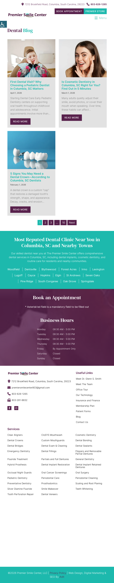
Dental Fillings (48, 451)
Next (72, 222)
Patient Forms (83, 411)
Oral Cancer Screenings (54, 472)
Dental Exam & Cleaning (54, 445)
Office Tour (82, 389)
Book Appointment (69, 11)
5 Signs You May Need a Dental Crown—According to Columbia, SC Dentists (30, 177)
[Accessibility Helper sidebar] (3, 24)
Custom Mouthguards (52, 440)
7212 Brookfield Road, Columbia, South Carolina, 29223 (53, 4)
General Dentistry (84, 459)
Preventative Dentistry (19, 483)
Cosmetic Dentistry (85, 434)
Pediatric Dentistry (17, 478)
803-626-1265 (97, 4)
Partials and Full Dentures (55, 459)
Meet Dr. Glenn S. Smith (88, 378)
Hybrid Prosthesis (16, 464)
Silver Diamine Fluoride (19, 488)
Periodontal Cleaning (86, 478)
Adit (61, 576)
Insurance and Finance (88, 400)
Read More (20, 121)
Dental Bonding (83, 440)
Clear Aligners (15, 434)
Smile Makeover (49, 488)
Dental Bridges (15, 445)
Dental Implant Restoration (55, 464)
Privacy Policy (58, 572)
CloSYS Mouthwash (51, 434)
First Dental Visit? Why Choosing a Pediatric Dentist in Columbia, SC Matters (30, 85)
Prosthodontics (49, 483)
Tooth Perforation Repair (20, 494)
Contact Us (82, 422)
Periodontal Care (50, 478)
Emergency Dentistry (18, 451)
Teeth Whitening (84, 488)
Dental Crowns (15, 440)
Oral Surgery (82, 472)
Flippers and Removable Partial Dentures (88, 452)
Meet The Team (84, 384)
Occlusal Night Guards (19, 472)
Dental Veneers (49, 494)
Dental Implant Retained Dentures (88, 466)
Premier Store (95, 11)
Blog (78, 416)
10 (63, 222)
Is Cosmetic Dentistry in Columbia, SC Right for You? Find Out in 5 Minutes (81, 85)
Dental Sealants (83, 445)
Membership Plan (85, 405)
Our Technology (84, 395)
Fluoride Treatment (17, 459)
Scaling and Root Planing (88, 483)
